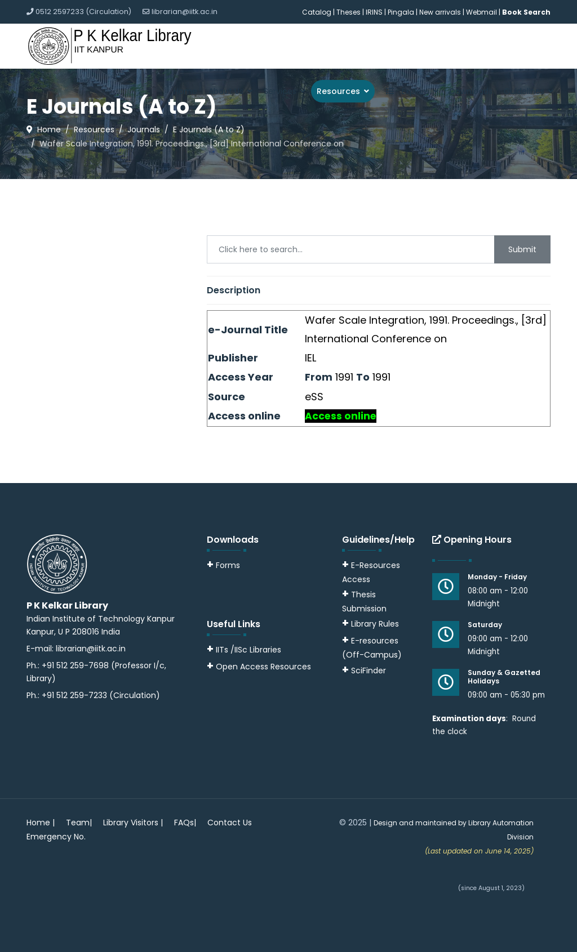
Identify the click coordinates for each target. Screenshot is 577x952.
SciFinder (364, 670)
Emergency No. (56, 836)
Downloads (471, 91)
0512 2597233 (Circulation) (83, 11)
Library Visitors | (133, 822)
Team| (79, 822)
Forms (223, 565)
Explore (404, 91)
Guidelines (524, 91)
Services (280, 91)
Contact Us (229, 822)
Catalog (316, 12)
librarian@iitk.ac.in (185, 11)
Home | (40, 822)
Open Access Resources (263, 666)
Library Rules (370, 623)
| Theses (346, 12)
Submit (522, 249)
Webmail (481, 12)
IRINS (375, 12)
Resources (338, 91)
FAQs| (185, 822)
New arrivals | (442, 12)
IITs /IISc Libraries (248, 649)
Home (185, 91)
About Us (225, 91)
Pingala (401, 12)
